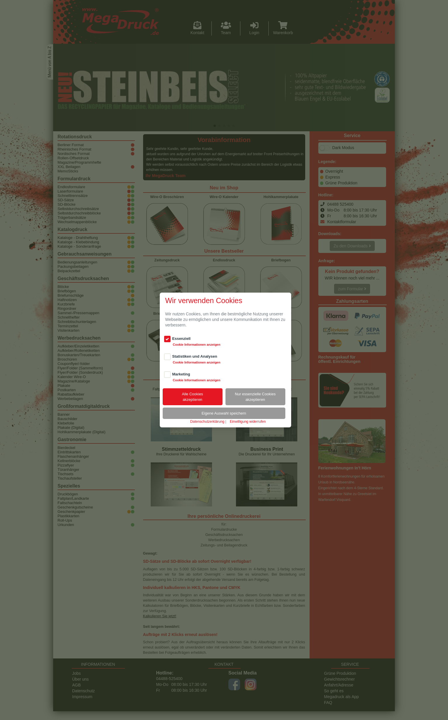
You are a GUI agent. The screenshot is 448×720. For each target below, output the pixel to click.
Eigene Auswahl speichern (224, 413)
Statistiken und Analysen (194, 356)
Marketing (181, 374)
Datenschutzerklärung (207, 422)
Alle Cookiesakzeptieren (192, 397)
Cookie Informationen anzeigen (196, 344)
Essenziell (181, 338)
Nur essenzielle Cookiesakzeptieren (255, 397)
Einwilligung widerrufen (248, 422)
